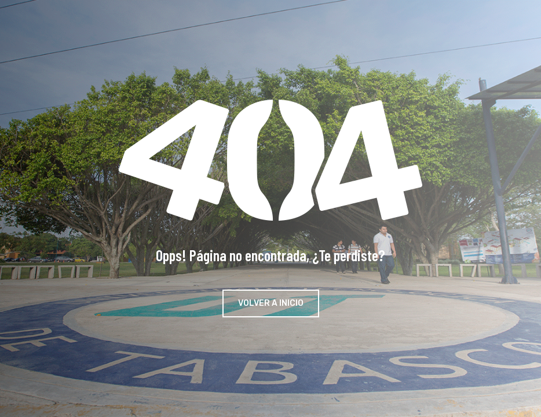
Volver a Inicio (271, 303)
